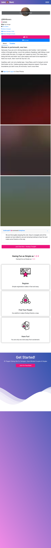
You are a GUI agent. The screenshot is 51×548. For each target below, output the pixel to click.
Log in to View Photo (26, 13)
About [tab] (5, 43)
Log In (12, 71)
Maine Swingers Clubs (7, 31)
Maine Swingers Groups (8, 33)
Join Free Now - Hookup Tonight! (25, 246)
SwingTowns (22, 230)
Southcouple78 (7, 230)
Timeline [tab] (12, 43)
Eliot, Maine (5, 26)
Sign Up (5, 71)
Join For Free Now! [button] (25, 365)
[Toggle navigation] (47, 2)
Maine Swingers (6, 29)
